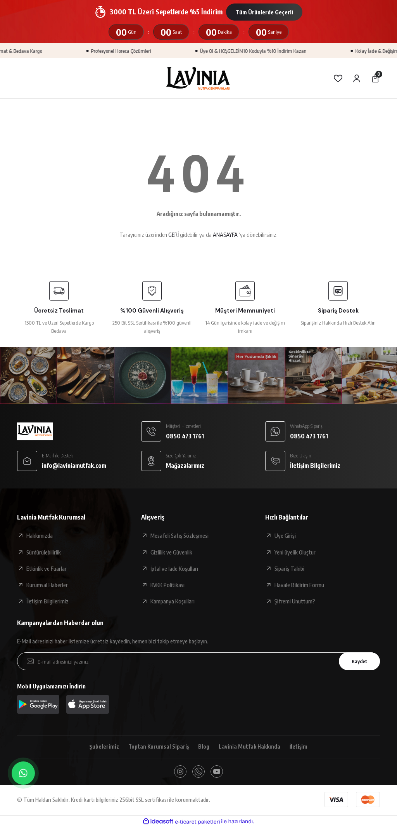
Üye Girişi (285, 535)
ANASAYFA (225, 234)
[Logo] (198, 78)
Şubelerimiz (102, 746)
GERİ (173, 234)
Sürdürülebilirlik (43, 552)
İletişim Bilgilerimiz (47, 601)
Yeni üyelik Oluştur (295, 552)
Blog (204, 746)
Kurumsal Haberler (47, 584)
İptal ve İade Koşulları (174, 568)
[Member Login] (356, 78)
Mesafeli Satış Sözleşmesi (179, 535)
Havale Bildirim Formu (299, 584)
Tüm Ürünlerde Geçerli (264, 12)
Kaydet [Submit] (357, 661)
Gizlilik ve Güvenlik (171, 552)
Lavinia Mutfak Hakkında (250, 746)
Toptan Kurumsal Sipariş (157, 746)
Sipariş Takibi (289, 568)
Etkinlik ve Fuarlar (46, 568)
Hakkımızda (39, 535)
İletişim (301, 746)
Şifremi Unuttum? (294, 601)
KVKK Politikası (167, 584)
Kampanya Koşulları (172, 601)
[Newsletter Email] (198, 661)
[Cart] (375, 78)
